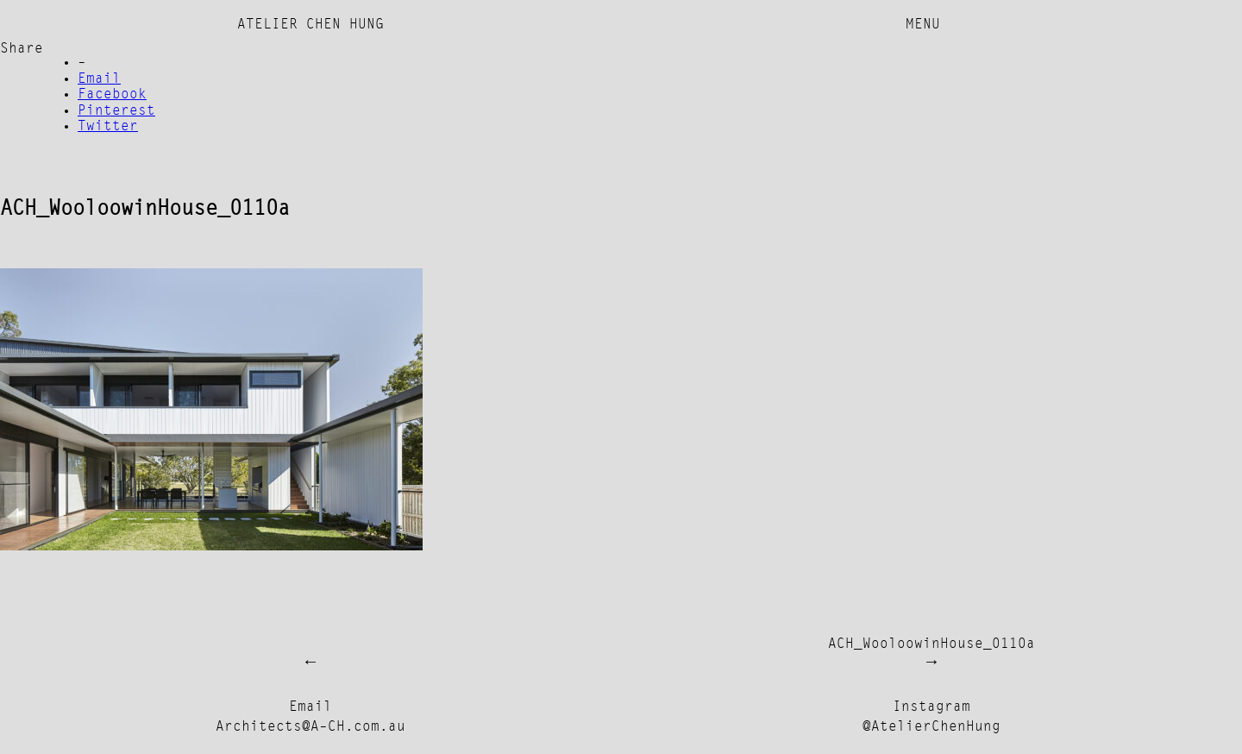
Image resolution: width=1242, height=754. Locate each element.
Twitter (108, 127)
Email (99, 79)
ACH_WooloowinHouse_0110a (931, 644)
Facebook (112, 95)
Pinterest (116, 111)
